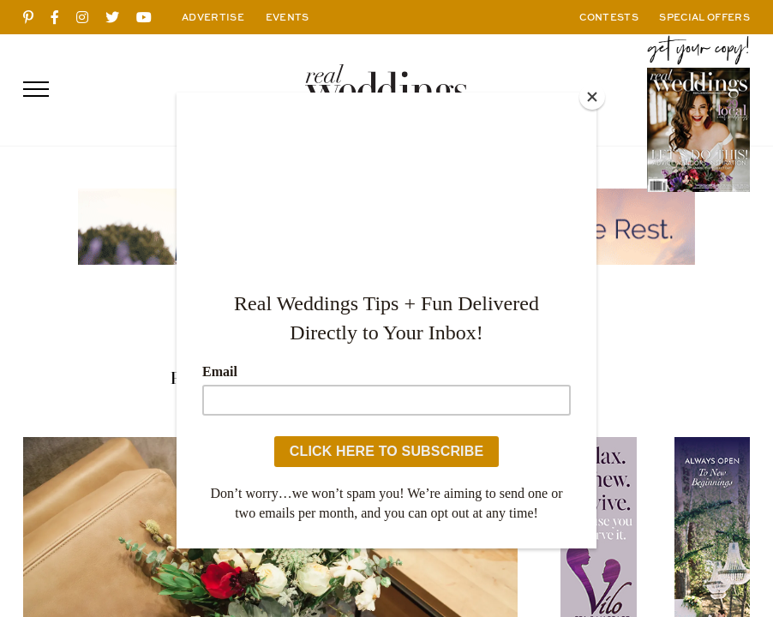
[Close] (592, 97)
